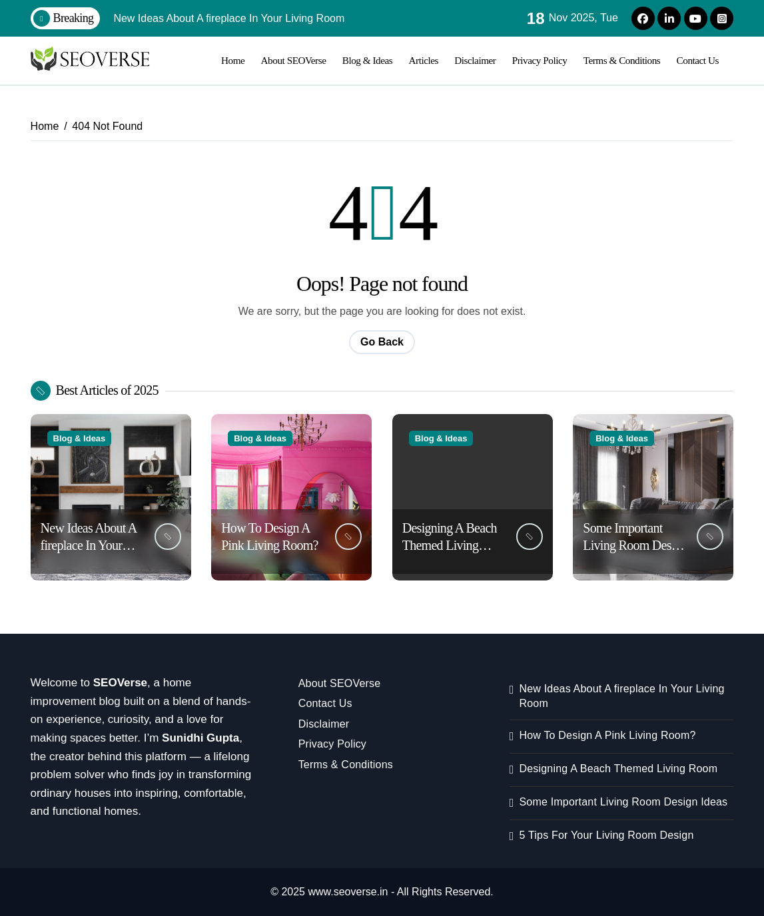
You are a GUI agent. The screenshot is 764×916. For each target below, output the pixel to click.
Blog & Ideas (367, 60)
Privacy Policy (540, 60)
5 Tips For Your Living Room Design (606, 835)
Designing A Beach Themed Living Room (449, 545)
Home (232, 60)
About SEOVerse (293, 60)
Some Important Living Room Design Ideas (635, 545)
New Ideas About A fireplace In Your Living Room (89, 545)
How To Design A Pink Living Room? (607, 735)
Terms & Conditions (622, 60)
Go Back (382, 341)
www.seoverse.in (348, 891)
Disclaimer (475, 60)
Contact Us (698, 60)
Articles (423, 60)
